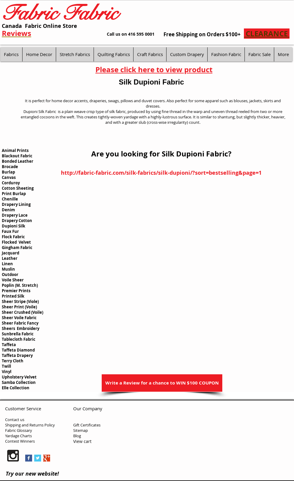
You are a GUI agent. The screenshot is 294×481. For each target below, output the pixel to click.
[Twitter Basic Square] (37, 458)
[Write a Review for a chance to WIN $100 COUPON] (162, 383)
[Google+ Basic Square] (46, 458)
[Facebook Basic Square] (28, 458)
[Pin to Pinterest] (62, 459)
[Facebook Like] (93, 457)
